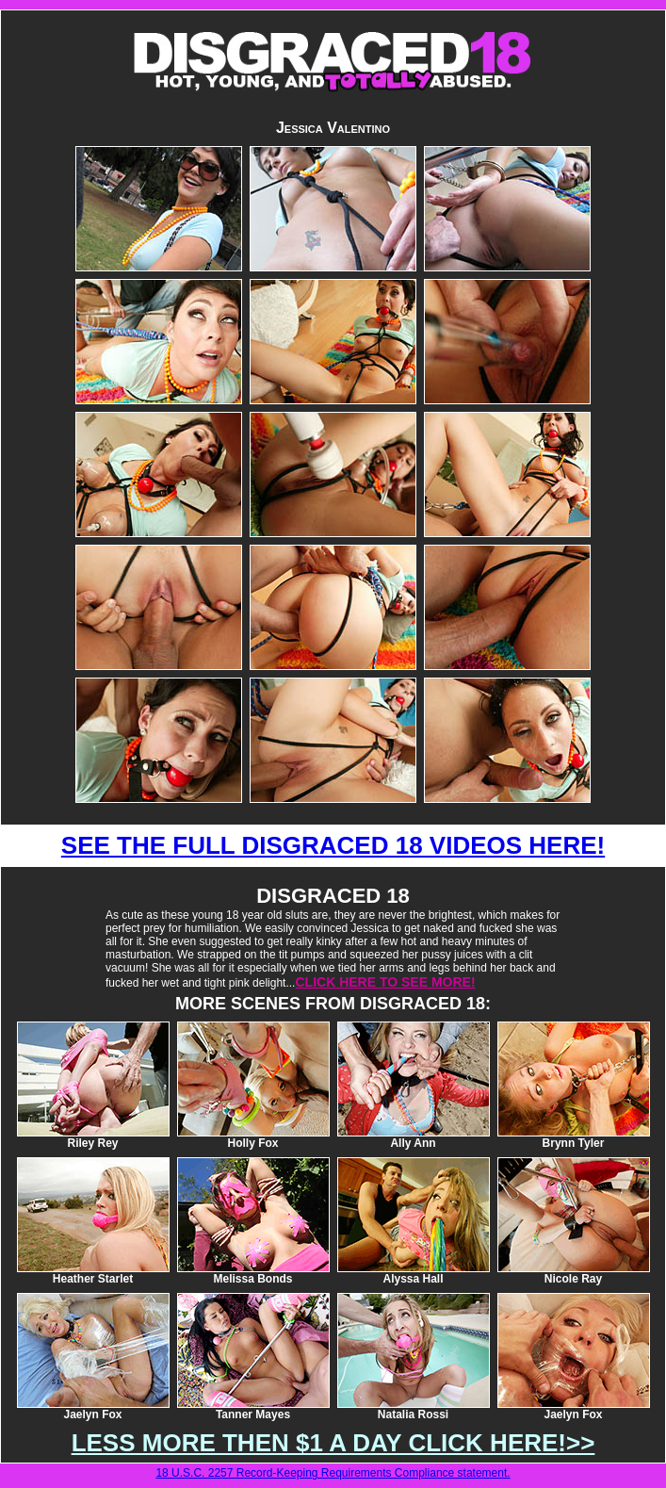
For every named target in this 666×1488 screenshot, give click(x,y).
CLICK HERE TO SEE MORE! (385, 981)
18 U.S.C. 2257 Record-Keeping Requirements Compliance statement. (332, 1473)
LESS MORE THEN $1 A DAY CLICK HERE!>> (333, 1443)
